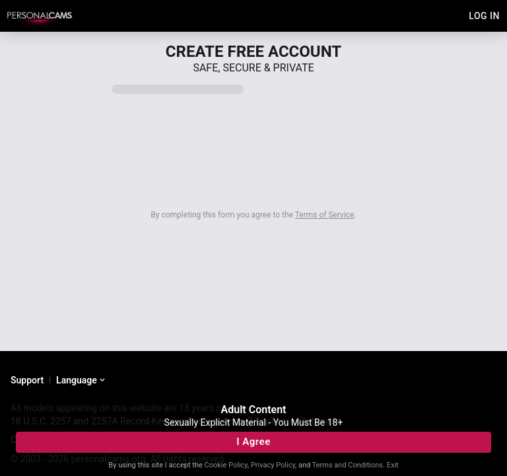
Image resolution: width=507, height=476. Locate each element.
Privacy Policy (273, 465)
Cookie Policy (226, 465)
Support (27, 380)
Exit (393, 465)
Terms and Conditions (347, 465)
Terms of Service (325, 214)
